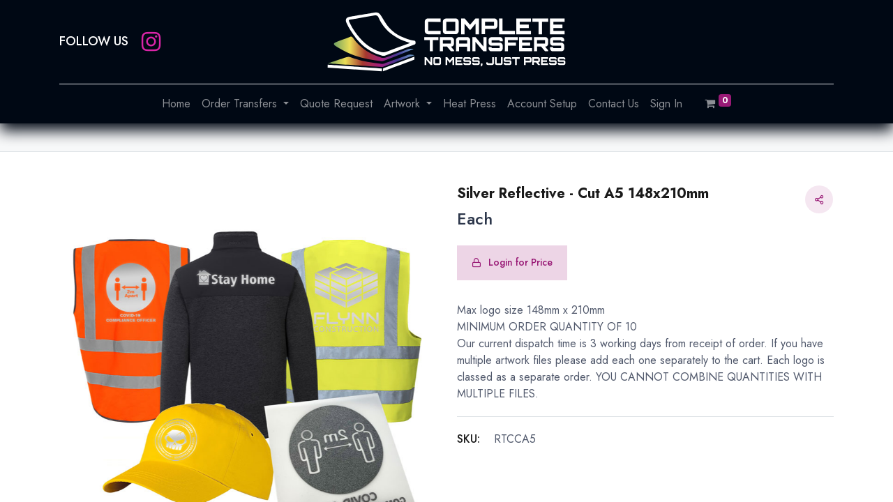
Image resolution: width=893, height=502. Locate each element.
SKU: (468, 439)
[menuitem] (176, 104)
